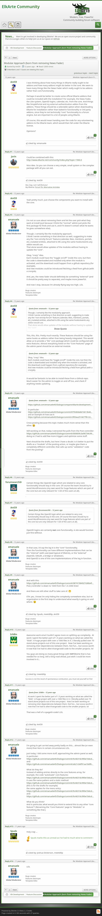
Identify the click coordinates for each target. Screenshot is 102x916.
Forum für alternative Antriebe (47, 187)
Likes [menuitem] (92, 137)
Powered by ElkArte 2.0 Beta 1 (13, 911)
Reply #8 (8, 542)
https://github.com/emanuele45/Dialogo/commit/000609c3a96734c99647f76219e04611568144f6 (60, 433)
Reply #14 (9, 861)
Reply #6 (8, 477)
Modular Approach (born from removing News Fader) (68, 47)
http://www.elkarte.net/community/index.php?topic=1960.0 (54, 160)
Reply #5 (8, 393)
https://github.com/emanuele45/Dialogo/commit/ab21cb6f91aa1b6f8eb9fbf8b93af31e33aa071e (60, 764)
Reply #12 (9, 740)
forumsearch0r (13, 482)
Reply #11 (9, 685)
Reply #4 (8, 301)
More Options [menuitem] (90, 57)
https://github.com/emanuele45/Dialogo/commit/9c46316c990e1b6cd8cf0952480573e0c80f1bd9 (60, 758)
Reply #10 (9, 629)
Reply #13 (9, 826)
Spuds (13, 831)
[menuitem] (98, 25)
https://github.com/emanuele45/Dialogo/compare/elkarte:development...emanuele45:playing (60, 404)
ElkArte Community (21, 6)
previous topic (80, 73)
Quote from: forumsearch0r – (46, 510)
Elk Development (17, 48)
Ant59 (13, 81)
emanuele (13, 219)
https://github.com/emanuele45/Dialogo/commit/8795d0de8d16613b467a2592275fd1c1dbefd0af (60, 412)
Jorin (13, 156)
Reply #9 (8, 575)
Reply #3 (8, 215)
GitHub (57, 39)
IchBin (13, 634)
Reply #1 (8, 151)
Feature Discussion (34, 48)
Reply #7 (8, 503)
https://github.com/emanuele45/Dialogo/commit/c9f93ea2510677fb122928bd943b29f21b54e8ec (60, 417)
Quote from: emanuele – (44, 308)
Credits (29, 911)
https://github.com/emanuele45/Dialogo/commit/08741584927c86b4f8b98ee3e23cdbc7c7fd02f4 (60, 583)
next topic (93, 73)
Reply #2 (8, 193)
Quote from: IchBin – (42, 692)
